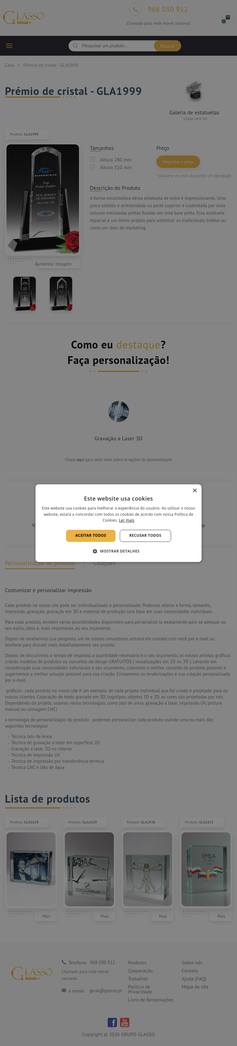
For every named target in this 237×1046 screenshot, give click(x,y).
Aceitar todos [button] (90, 535)
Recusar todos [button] (145, 535)
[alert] (118, 523)
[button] (119, 551)
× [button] (194, 491)
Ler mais (126, 520)
